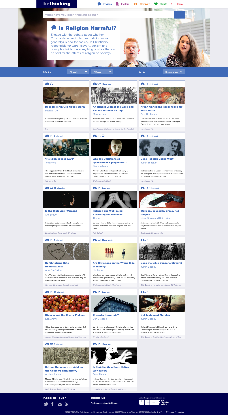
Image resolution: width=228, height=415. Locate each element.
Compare (145, 3)
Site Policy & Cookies (165, 412)
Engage (107, 3)
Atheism (48, 337)
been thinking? (71, 14)
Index (180, 3)
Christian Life (97, 337)
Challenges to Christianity (113, 129)
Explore (125, 3)
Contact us (179, 412)
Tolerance (48, 181)
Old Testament (176, 285)
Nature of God (175, 337)
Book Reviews (98, 129)
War (46, 129)
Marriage (48, 285)
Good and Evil (128, 129)
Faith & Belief (97, 233)
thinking (56, 4)
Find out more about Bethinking (104, 403)
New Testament (80, 337)
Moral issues (145, 129)
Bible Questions (50, 233)
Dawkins (156, 337)
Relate (163, 3)
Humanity (156, 285)
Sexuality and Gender (71, 285)
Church (106, 337)
